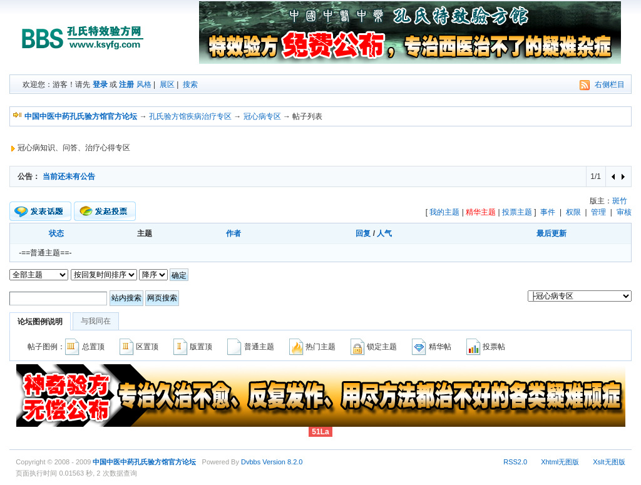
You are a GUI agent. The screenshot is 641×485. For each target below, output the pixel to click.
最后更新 (551, 233)
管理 (598, 212)
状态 (56, 233)
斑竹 (619, 201)
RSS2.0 (515, 462)
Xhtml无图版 (560, 462)
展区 (167, 84)
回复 (363, 233)
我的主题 (444, 212)
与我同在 (96, 321)
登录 (100, 84)
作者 (233, 233)
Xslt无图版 (609, 462)
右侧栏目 (610, 84)
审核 (624, 212)
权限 (573, 212)
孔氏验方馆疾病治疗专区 (190, 116)
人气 (384, 233)
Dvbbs (250, 462)
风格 (143, 84)
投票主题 (517, 212)
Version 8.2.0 (282, 462)
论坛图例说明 (40, 321)
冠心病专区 (262, 116)
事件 (547, 212)
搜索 (190, 84)
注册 (126, 84)
